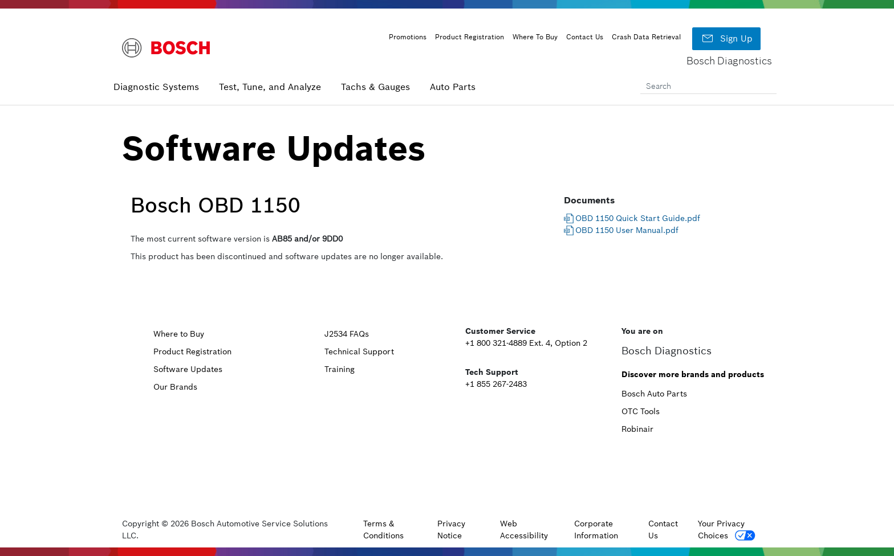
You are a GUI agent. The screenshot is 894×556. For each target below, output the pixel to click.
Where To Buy (535, 36)
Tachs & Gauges (375, 86)
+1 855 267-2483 (496, 384)
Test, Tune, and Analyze (270, 86)
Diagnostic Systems (156, 86)
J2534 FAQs (346, 334)
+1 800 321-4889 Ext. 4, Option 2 (526, 343)
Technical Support (359, 351)
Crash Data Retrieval (646, 36)
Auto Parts (453, 86)
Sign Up (726, 38)
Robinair (637, 429)
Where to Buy (178, 334)
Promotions (407, 36)
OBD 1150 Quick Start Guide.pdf (637, 218)
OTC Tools (640, 411)
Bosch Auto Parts (654, 394)
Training (339, 369)
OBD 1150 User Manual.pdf (626, 230)
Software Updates (187, 369)
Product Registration (469, 36)
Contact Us (584, 36)
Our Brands (175, 387)
